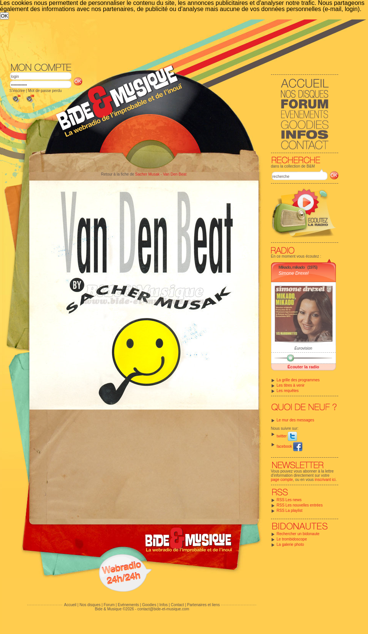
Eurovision (303, 348)
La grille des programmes (298, 380)
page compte (282, 480)
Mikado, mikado (292, 267)
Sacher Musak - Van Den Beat (160, 174)
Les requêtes (288, 391)
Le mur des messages (295, 420)
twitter (287, 436)
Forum (109, 605)
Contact (177, 605)
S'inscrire (17, 91)
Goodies (149, 605)
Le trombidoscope (292, 539)
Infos (164, 605)
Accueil (70, 605)
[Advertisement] (174, 40)
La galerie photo (290, 544)
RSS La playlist (290, 510)
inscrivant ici (325, 480)
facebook (289, 446)
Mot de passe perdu (44, 91)
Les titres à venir (291, 385)
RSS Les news (289, 500)
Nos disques (89, 605)
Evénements (128, 605)
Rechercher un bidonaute (298, 534)
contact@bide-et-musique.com (163, 609)
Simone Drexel (294, 273)
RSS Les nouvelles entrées (300, 505)
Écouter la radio (303, 367)
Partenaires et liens (203, 605)
